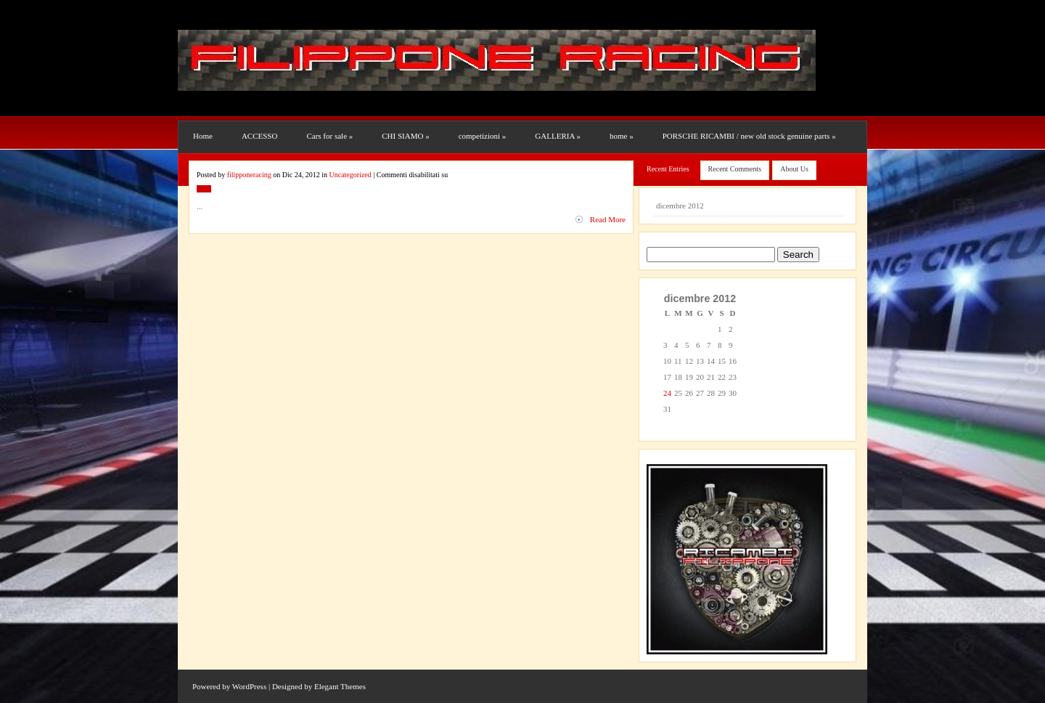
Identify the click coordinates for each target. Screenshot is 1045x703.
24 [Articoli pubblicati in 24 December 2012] (667, 393)
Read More (608, 219)
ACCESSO (260, 135)
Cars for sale (329, 135)
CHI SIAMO (405, 135)
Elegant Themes (340, 686)
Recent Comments (735, 169)
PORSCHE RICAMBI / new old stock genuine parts (749, 135)
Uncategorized (216, 199)
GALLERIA (558, 135)
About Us (794, 169)
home (622, 135)
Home (203, 135)
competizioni (483, 135)
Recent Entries (668, 169)
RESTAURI (215, 167)
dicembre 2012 (680, 205)
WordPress (249, 686)
